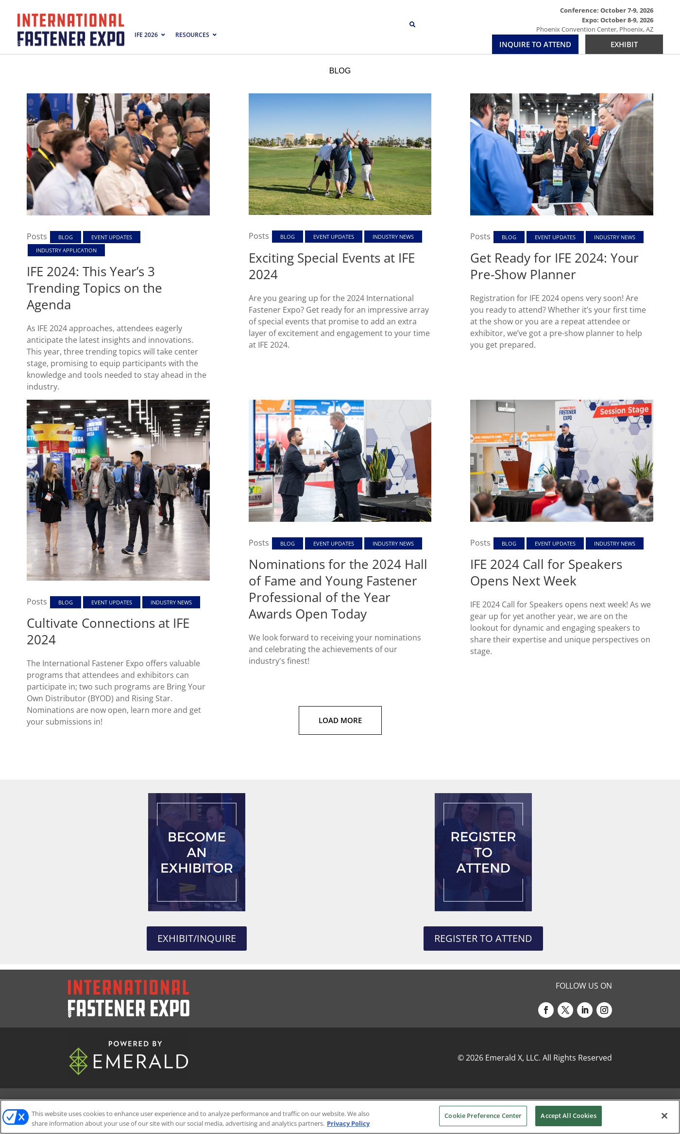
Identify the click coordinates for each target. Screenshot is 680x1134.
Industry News (393, 236)
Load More (340, 720)
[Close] (664, 1115)
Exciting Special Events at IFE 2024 (332, 266)
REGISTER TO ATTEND (483, 938)
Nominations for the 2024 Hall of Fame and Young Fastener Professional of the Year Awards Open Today (338, 588)
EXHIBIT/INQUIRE (196, 938)
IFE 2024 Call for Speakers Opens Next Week (546, 572)
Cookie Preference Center (483, 1115)
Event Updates (111, 237)
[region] (340, 1116)
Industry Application (66, 250)
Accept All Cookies (568, 1115)
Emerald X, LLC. (513, 1057)
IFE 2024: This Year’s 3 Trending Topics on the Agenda (94, 288)
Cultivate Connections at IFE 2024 (108, 631)
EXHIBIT (624, 44)
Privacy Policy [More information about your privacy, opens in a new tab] (348, 1123)
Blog (65, 237)
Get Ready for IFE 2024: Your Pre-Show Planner (554, 266)
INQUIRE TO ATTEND (535, 44)
